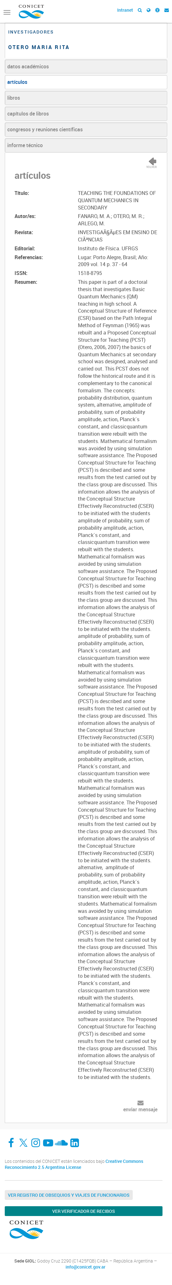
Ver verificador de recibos (83, 1211)
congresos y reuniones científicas (45, 129)
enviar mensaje (140, 1109)
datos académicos (28, 66)
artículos (17, 81)
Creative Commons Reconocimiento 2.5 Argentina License (74, 1164)
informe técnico (25, 145)
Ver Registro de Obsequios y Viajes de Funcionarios (69, 1195)
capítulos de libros (28, 113)
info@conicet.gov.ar (85, 1267)
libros (13, 97)
